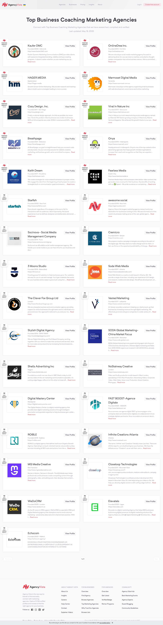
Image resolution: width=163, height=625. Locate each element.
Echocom (33, 533)
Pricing (82, 4)
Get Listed (105, 595)
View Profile (70, 46)
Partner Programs (108, 604)
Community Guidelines (130, 608)
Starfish (32, 200)
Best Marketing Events (130, 595)
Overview (85, 591)
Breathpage (35, 138)
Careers (64, 600)
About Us (64, 591)
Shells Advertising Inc (41, 366)
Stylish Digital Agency (41, 330)
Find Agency (86, 595)
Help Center (65, 604)
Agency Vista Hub (128, 591)
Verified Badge (107, 600)
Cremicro (114, 232)
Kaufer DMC (35, 45)
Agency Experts (127, 600)
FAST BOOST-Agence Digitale (121, 400)
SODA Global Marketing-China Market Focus (123, 332)
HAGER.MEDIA (37, 78)
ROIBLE (32, 434)
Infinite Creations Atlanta (123, 434)
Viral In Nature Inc (119, 106)
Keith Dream (35, 170)
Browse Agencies (88, 600)
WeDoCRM (34, 501)
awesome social (117, 200)
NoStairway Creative (120, 366)
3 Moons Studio (37, 266)
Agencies (62, 4)
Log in (139, 4)
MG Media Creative (39, 464)
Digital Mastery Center (41, 398)
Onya (111, 138)
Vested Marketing (118, 298)
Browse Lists (86, 612)
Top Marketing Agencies (90, 604)
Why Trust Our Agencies (90, 608)
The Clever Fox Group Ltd (43, 298)
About (100, 4)
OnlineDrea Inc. (117, 45)
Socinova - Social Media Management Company (42, 234)
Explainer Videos (67, 612)
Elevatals (113, 501)
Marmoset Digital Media (122, 78)
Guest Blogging (127, 604)
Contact (64, 608)
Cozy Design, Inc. (38, 106)
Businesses (73, 4)
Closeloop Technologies (122, 464)
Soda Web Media (118, 266)
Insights (91, 4)
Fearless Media (117, 170)
